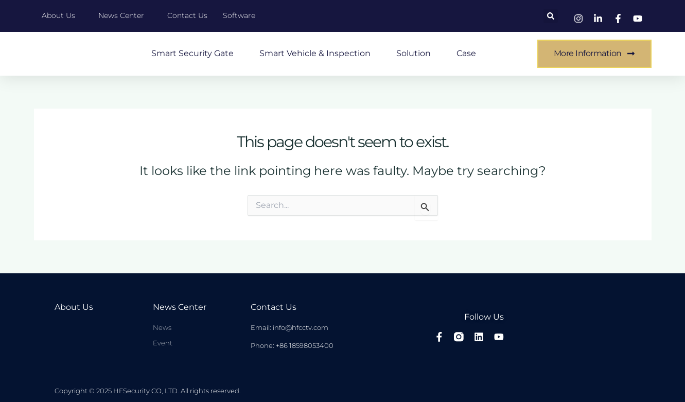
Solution (413, 53)
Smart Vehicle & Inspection (315, 53)
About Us (74, 307)
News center (179, 307)
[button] (550, 16)
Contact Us (273, 307)
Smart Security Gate (192, 53)
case (466, 53)
